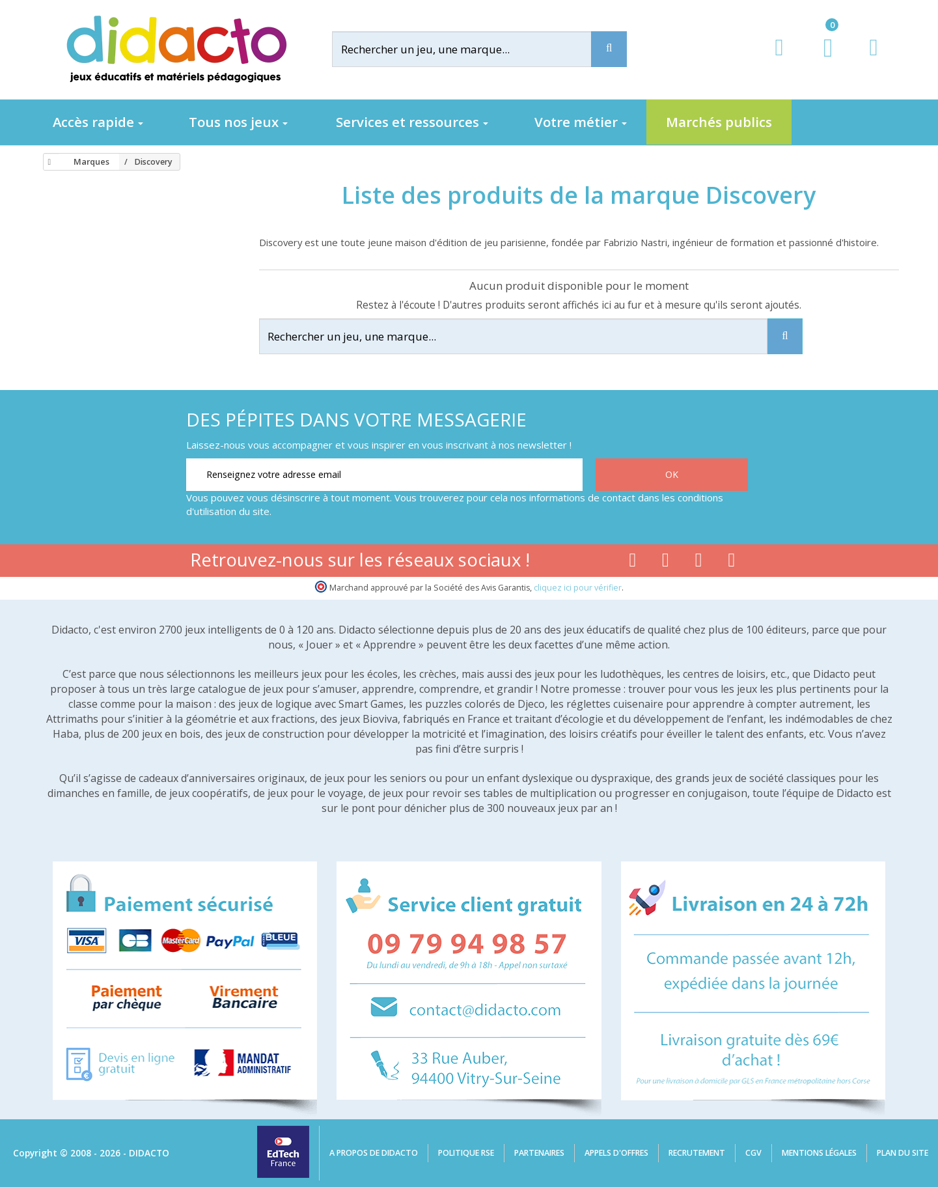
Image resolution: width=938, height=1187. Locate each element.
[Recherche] (609, 49)
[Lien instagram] (698, 562)
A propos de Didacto (373, 1152)
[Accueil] (47, 162)
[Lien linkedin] (732, 562)
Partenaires (539, 1152)
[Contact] (873, 59)
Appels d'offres (616, 1152)
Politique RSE (466, 1152)
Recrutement (697, 1152)
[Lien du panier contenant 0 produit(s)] (821, 60)
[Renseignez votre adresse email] (384, 474)
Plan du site (902, 1152)
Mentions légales (819, 1152)
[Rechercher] (472, 49)
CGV (753, 1152)
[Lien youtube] (665, 562)
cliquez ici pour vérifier (578, 587)
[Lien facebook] (632, 562)
